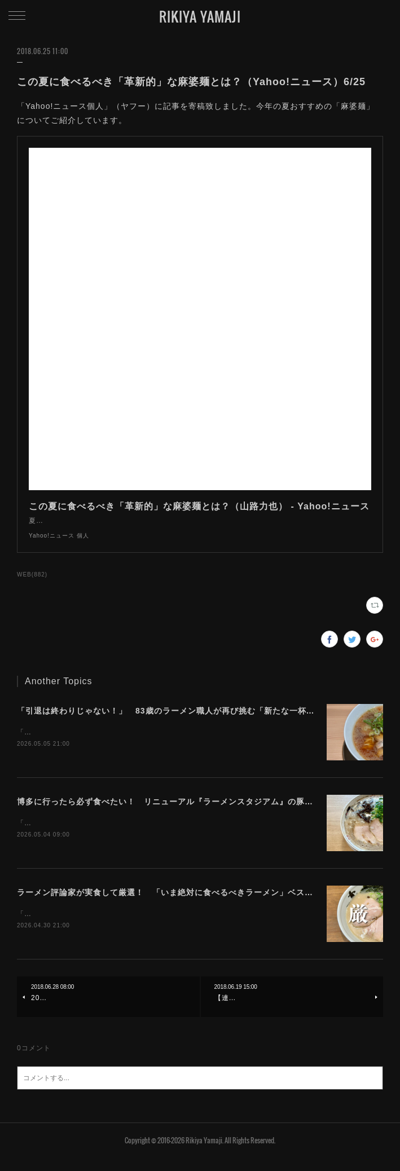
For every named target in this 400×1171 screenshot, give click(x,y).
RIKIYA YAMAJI (200, 16)
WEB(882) (32, 586)
